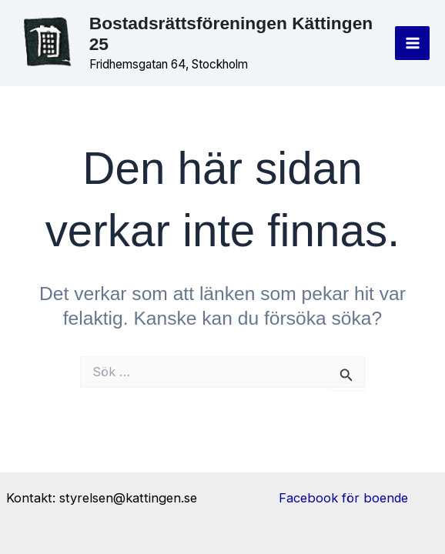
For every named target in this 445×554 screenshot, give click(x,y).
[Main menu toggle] (412, 43)
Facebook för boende (343, 498)
